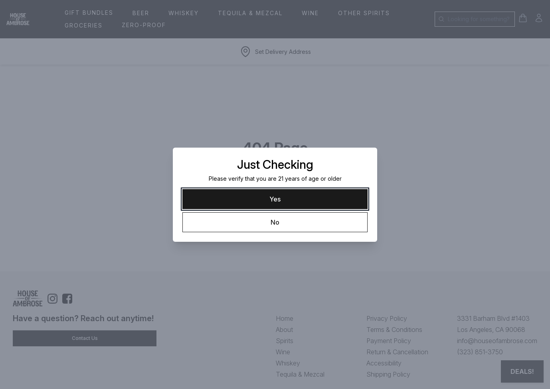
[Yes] (275, 199)
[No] (275, 222)
